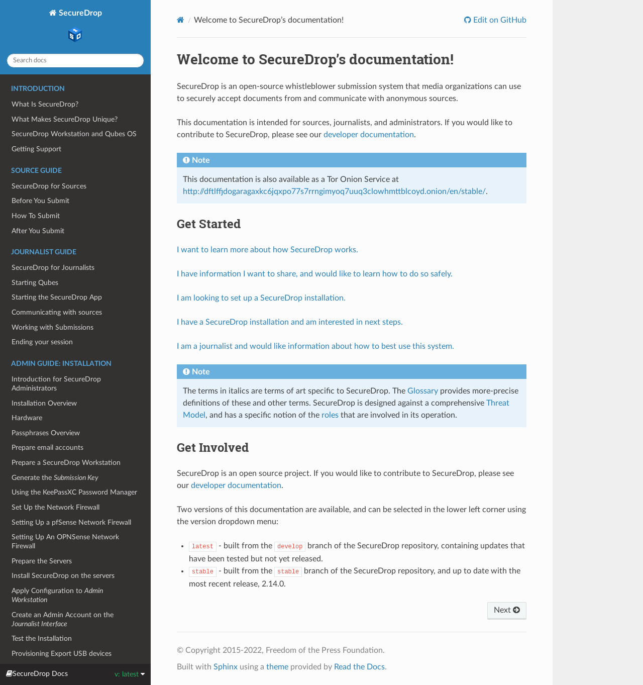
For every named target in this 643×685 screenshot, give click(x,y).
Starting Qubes (35, 282)
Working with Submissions (52, 327)
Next (507, 610)
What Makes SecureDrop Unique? (65, 119)
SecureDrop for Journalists (53, 267)
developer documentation (369, 135)
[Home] (180, 20)
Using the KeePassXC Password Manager (74, 492)
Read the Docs (359, 667)
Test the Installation (42, 638)
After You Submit (38, 231)
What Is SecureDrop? (45, 104)
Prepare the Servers (42, 561)
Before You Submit (40, 201)
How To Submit (36, 216)
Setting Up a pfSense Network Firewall (71, 522)
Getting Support (36, 149)
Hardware (27, 418)
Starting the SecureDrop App (57, 297)
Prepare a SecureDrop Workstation (66, 462)
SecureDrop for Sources (49, 186)
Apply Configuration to (57, 595)
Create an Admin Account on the (63, 619)
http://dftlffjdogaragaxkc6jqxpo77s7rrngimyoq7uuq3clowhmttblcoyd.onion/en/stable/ (334, 191)
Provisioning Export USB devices (62, 653)
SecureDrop (79, 27)
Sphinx (225, 667)
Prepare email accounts (47, 447)
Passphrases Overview (46, 433)
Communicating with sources (57, 312)
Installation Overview (44, 403)
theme (277, 667)
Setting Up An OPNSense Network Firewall (65, 541)
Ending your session (42, 342)
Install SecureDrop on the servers (63, 575)
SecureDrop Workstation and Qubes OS (74, 134)
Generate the (55, 477)
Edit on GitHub (498, 20)
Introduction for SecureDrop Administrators (56, 383)
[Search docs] (75, 60)
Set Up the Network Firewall (55, 507)
